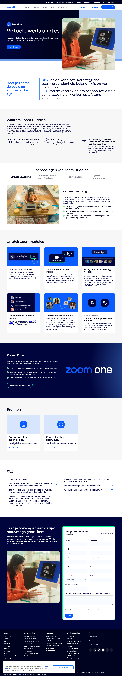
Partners (6, 648)
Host (103, 2)
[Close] (73, 662)
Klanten (6, 639)
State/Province (95, 576)
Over (6, 633)
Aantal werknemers (71, 567)
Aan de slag (14, 47)
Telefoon (93, 549)
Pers (5, 653)
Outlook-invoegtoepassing (32, 646)
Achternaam (94, 540)
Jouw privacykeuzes (26, 674)
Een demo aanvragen (83, 2)
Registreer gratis (108, 7)
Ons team (7, 641)
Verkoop (49, 633)
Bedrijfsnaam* (94, 558)
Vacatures (7, 643)
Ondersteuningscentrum (74, 641)
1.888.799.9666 (70, 2)
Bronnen (45, 7)
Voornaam (68, 540)
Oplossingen (36, 7)
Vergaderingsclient (29, 636)
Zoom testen (71, 636)
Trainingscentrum (72, 643)
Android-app (28, 651)
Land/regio (68, 576)
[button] (94, 636)
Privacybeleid (102, 610)
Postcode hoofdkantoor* (72, 585)
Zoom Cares (7, 658)
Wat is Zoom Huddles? (18, 479)
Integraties (7, 646)
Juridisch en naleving (10, 674)
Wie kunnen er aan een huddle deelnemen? (83, 490)
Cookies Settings (40, 674)
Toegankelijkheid (72, 651)
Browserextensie (29, 643)
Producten (26, 7)
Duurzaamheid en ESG (11, 656)
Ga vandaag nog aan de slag (20, 385)
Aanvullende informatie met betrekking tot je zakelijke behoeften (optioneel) (87, 594)
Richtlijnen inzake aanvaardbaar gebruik (92, 672)
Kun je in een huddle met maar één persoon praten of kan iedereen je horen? (87, 480)
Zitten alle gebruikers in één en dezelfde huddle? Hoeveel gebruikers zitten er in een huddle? (30, 491)
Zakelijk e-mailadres (71, 549)
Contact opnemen (72, 648)
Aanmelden (110, 2)
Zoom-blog (7, 636)
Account (69, 639)
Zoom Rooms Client (30, 639)
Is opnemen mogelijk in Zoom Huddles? (82, 485)
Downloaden (29, 633)
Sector (92, 567)
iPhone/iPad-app (29, 648)
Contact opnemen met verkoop (88, 7)
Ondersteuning (59, 2)
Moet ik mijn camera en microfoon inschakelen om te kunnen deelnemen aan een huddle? (31, 484)
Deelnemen (96, 2)
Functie (67, 558)
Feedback (70, 646)
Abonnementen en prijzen (59, 7)
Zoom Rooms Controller (31, 641)
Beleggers (7, 651)
